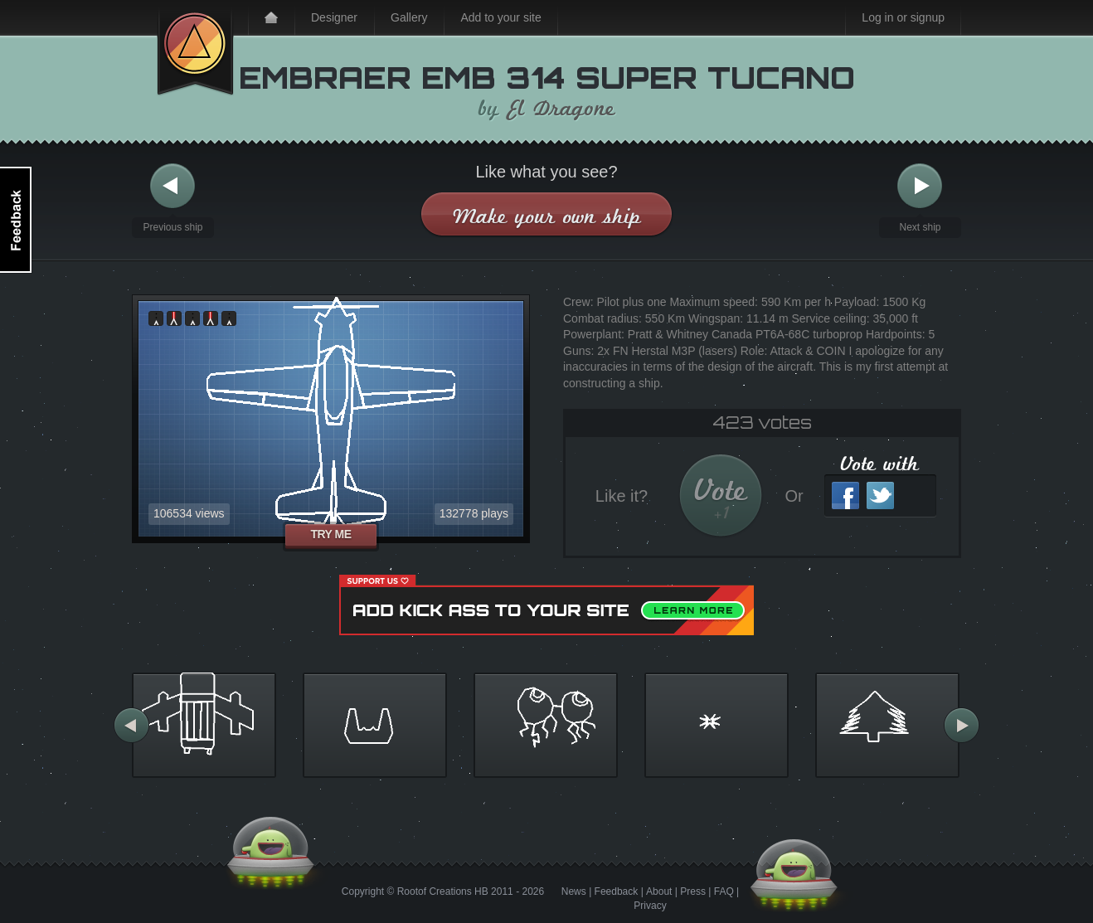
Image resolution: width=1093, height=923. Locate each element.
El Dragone (561, 108)
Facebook (845, 495)
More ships (131, 725)
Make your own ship (547, 216)
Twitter (880, 495)
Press (693, 891)
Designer (334, 17)
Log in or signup (903, 17)
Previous (172, 186)
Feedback (617, 891)
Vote (721, 498)
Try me (330, 534)
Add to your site (500, 17)
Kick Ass (195, 48)
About (659, 891)
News (573, 891)
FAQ (724, 891)
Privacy (650, 905)
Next (919, 186)
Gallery (409, 17)
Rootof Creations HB (442, 891)
